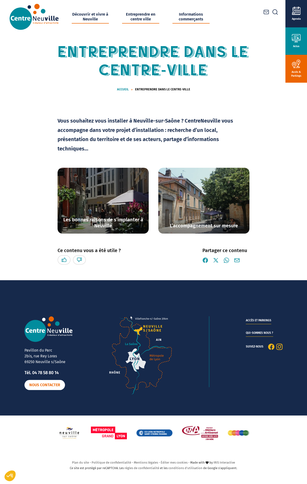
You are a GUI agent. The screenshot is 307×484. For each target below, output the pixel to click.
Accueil (123, 89)
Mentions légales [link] (146, 462)
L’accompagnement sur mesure (204, 226)
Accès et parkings (258, 320)
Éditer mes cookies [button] (174, 462)
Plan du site (80, 462)
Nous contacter (44, 385)
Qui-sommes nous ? (259, 333)
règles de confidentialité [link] (141, 468)
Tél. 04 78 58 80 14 (41, 372)
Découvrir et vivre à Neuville (90, 17)
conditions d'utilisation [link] (185, 468)
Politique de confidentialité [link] (111, 462)
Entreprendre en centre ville (140, 17)
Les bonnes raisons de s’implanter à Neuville (103, 223)
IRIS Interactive (224, 462)
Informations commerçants (191, 17)
